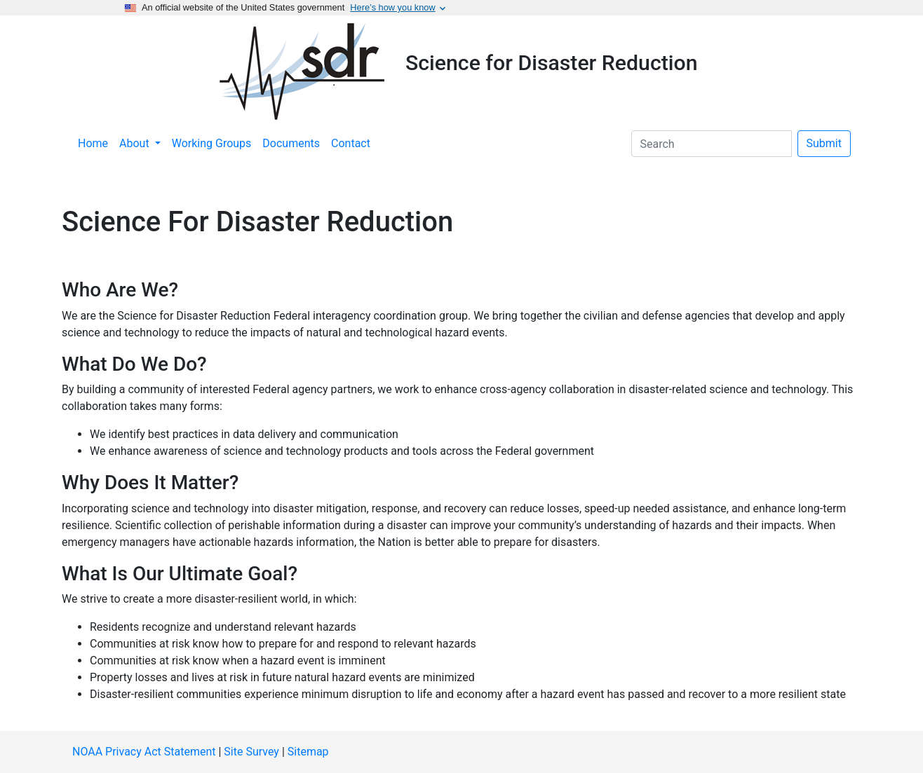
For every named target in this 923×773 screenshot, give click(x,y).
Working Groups (212, 143)
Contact (350, 143)
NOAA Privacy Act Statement (144, 751)
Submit (824, 143)
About (135, 143)
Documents (291, 143)
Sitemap (308, 751)
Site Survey (251, 751)
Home (93, 143)
